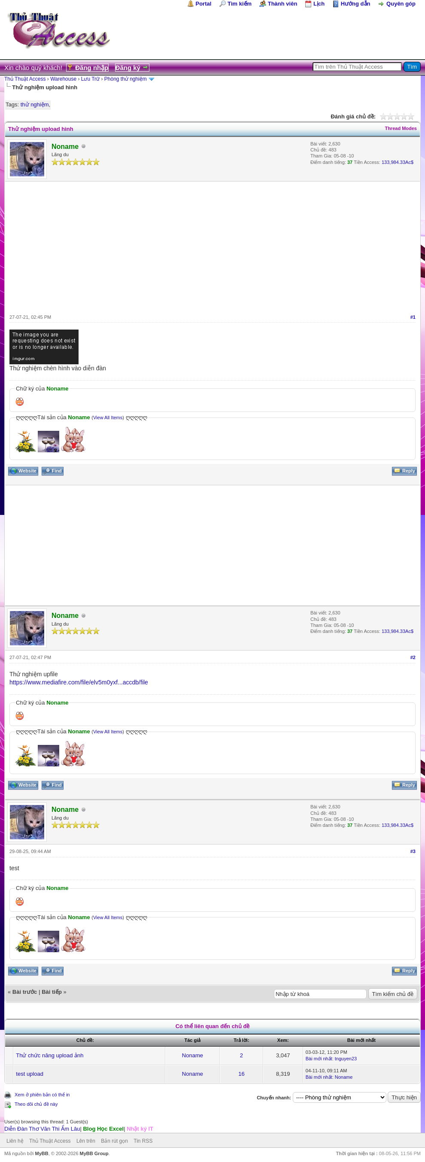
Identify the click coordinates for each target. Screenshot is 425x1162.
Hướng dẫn (355, 3)
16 (241, 1074)
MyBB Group (94, 1153)
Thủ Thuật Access (25, 79)
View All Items (107, 417)
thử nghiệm (35, 104)
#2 (413, 657)
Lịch (319, 3)
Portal (204, 3)
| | (78, 1129)
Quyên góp (401, 3)
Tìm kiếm (240, 3)
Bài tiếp (52, 992)
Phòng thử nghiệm (125, 79)
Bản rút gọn (114, 1141)
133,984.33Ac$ (397, 162)
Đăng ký (127, 67)
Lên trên (85, 1141)
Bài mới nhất (319, 1058)
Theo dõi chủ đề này (36, 1104)
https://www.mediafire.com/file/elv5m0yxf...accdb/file (78, 682)
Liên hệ (15, 1141)
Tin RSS (143, 1141)
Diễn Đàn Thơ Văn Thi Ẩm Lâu (42, 1129)
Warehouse (63, 79)
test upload (29, 1074)
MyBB (41, 1153)
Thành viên (283, 3)
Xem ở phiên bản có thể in (42, 1094)
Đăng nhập (91, 67)
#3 (413, 851)
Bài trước (24, 992)
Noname (192, 1055)
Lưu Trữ (90, 79)
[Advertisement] (212, 246)
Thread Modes (401, 128)
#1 (413, 317)
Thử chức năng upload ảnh (49, 1055)
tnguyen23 (346, 1058)
